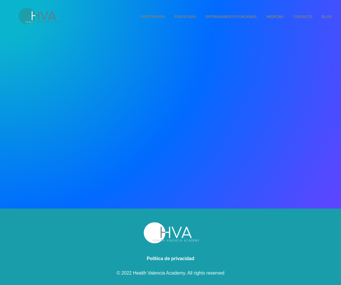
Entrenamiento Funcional (231, 17)
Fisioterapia (153, 17)
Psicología (185, 17)
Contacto (302, 17)
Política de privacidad (170, 258)
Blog (327, 17)
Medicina (275, 17)
